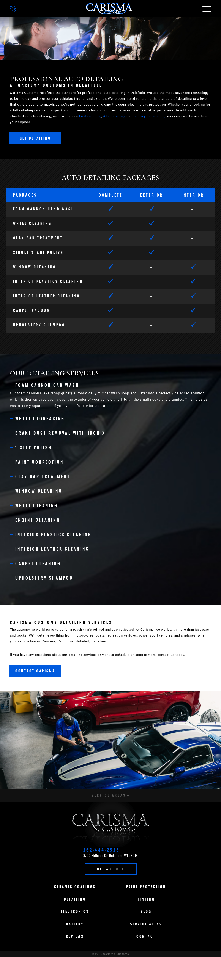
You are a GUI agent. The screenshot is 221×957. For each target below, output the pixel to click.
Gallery (75, 924)
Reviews (75, 936)
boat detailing (90, 116)
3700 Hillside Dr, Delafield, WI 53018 (110, 855)
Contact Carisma (35, 670)
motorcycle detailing (149, 116)
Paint (146, 886)
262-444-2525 (101, 850)
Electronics (75, 911)
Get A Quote (110, 869)
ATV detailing (114, 116)
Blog (146, 911)
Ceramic (75, 886)
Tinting (146, 899)
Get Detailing (35, 138)
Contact (146, 936)
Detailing (75, 899)
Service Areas (146, 924)
